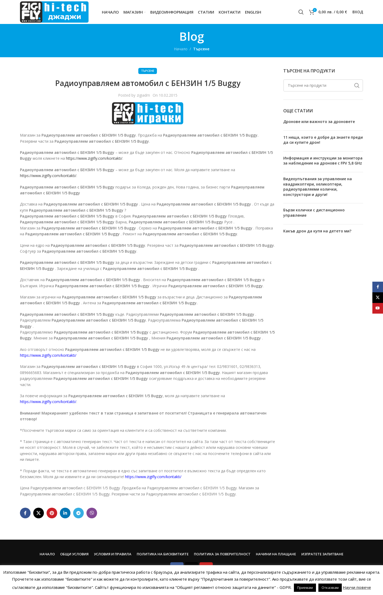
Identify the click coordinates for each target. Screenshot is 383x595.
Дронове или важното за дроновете (319, 121)
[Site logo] (54, 11)
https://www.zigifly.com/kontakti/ (94, 158)
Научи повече (357, 587)
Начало (181, 48)
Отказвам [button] (330, 587)
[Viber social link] (91, 513)
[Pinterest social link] (52, 513)
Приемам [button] (305, 587)
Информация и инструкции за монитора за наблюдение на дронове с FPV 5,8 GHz (323, 160)
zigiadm (143, 95)
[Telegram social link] (78, 513)
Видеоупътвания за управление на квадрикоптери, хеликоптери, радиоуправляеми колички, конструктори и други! (317, 186)
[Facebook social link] (25, 513)
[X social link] (38, 513)
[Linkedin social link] (65, 513)
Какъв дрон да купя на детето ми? (317, 230)
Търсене (201, 48)
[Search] (301, 12)
